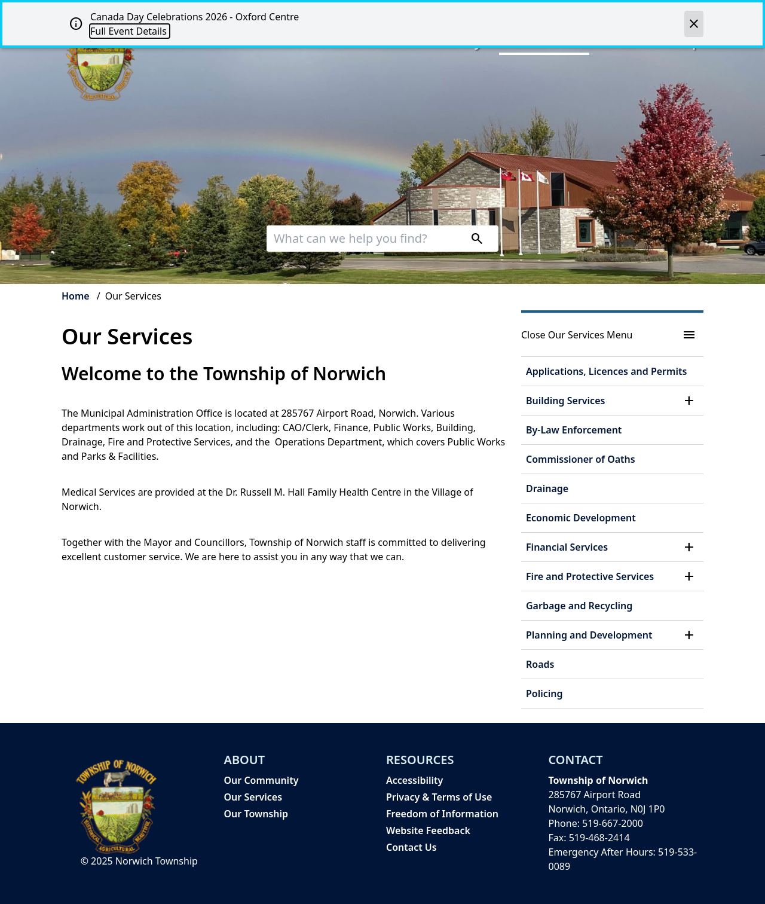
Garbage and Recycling (579, 605)
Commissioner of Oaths (580, 459)
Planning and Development (589, 635)
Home (76, 296)
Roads (540, 664)
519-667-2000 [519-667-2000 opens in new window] (612, 823)
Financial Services (567, 547)
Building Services (565, 400)
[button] (689, 400)
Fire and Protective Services (590, 576)
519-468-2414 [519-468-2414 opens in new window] (599, 837)
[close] (693, 24)
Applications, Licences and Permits (606, 371)
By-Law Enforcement (574, 429)
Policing (544, 693)
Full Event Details (129, 31)
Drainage (547, 488)
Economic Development (581, 517)
